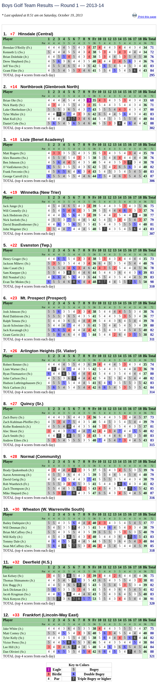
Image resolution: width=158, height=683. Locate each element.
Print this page (144, 16)
